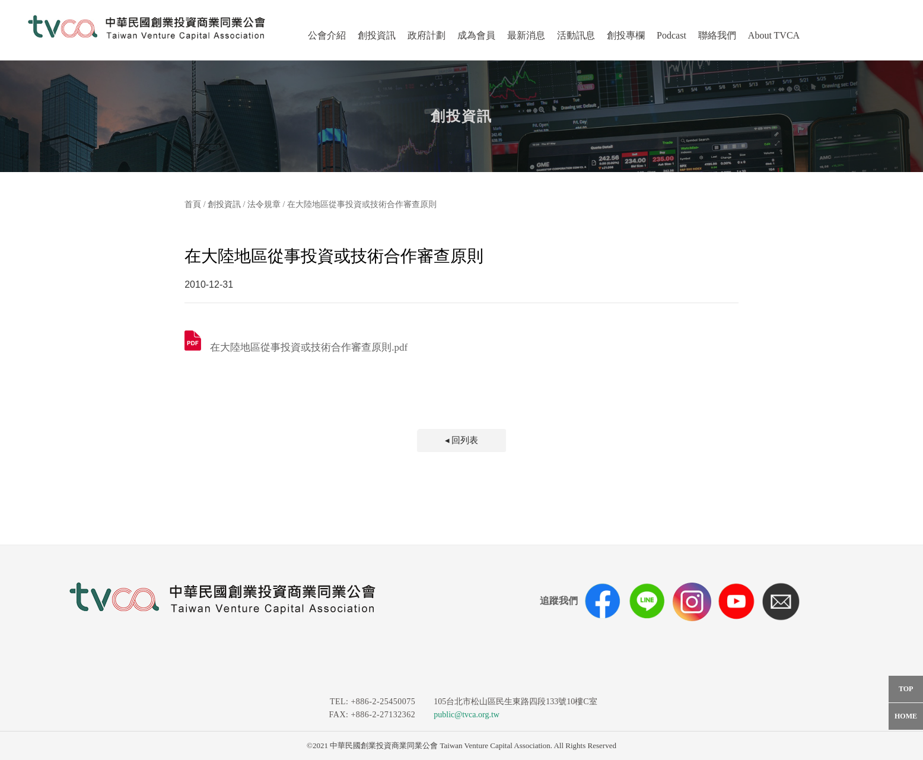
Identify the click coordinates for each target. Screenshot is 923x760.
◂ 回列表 (462, 440)
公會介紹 (327, 35)
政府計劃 (426, 35)
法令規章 (264, 204)
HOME (906, 716)
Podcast (671, 35)
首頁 (192, 204)
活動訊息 (576, 35)
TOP (906, 689)
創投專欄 (626, 35)
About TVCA (774, 35)
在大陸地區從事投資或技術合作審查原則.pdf (309, 347)
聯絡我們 (717, 35)
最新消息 (526, 35)
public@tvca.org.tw (466, 714)
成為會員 (476, 35)
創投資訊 (377, 35)
